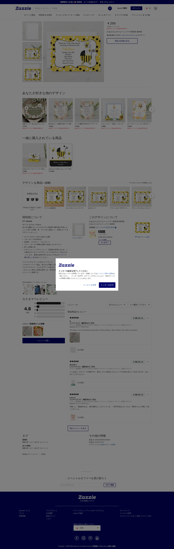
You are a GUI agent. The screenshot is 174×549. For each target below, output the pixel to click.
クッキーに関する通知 (105, 273)
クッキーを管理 (89, 285)
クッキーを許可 (107, 285)
